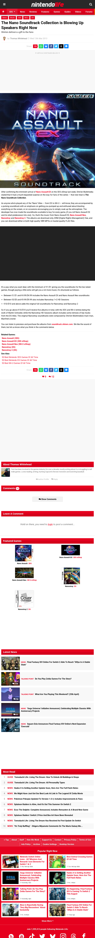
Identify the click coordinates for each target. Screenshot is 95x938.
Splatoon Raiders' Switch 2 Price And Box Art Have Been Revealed (40, 815)
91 (15, 714)
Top (6, 840)
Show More (47, 921)
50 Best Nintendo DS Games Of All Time (19, 360)
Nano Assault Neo (78, 215)
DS (33, 18)
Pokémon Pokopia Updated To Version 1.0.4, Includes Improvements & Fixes (45, 799)
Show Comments (47, 499)
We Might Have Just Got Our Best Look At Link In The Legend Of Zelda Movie (45, 793)
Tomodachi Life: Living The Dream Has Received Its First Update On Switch (44, 820)
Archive (36, 844)
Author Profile (42, 479)
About (14, 840)
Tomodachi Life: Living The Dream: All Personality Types (36, 782)
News (4, 18)
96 (15, 699)
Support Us (47, 840)
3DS (19, 18)
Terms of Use (85, 840)
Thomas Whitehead (18, 38)
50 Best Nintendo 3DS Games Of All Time (20, 357)
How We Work (33, 840)
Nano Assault (24, 563)
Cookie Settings (50, 844)
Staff (22, 840)
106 (15, 684)
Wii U (26, 18)
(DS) (8, 347)
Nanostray (5, 218)
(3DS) (10, 338)
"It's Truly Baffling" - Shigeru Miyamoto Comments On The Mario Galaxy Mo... (45, 826)
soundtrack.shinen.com (62, 324)
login (50, 524)
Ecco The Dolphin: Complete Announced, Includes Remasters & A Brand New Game (47, 810)
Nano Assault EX (43, 192)
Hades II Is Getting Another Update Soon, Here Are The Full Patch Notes (42, 788)
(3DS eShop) (15, 341)
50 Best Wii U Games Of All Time (16, 363)
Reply (54, 479)
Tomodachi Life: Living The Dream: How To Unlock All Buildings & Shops (43, 777)
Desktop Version (66, 844)
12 (52, 376)
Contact (58, 840)
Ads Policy (26, 844)
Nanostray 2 (20, 218)
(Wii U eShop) (16, 344)
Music (12, 18)
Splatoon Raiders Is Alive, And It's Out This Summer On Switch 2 (39, 804)
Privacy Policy (70, 840)
